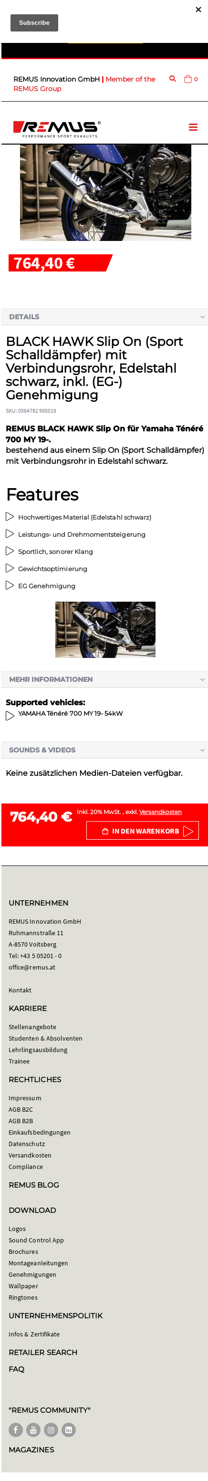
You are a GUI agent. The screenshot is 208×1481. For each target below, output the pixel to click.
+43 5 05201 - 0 (41, 955)
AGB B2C (21, 1109)
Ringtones (23, 1297)
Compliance (26, 1166)
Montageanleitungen (38, 1263)
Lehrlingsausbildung (38, 1049)
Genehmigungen (32, 1274)
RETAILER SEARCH (43, 1352)
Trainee (19, 1061)
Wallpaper (23, 1286)
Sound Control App (36, 1240)
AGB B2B (21, 1120)
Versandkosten (160, 811)
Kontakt (20, 990)
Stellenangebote (32, 1026)
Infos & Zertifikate (34, 1334)
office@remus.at (32, 967)
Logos (17, 1228)
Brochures (23, 1251)
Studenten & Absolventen (46, 1038)
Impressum (25, 1098)
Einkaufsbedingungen (40, 1132)
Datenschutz (27, 1143)
